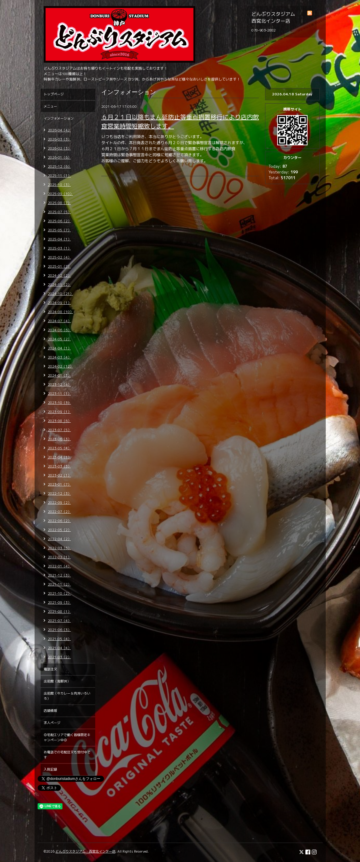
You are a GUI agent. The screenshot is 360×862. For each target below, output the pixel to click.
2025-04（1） (59, 239)
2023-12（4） (59, 384)
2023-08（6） (59, 420)
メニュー (50, 106)
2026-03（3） (59, 139)
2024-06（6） (59, 330)
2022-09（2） (59, 502)
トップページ (54, 94)
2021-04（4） (59, 648)
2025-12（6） (59, 166)
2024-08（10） (60, 311)
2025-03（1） (59, 248)
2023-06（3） (59, 439)
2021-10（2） (59, 593)
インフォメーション (59, 118)
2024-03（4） (59, 357)
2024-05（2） (59, 339)
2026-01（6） (59, 157)
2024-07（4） (59, 321)
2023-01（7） (59, 484)
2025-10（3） (59, 184)
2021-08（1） (59, 611)
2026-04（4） (59, 130)
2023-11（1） (59, 393)
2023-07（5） (59, 430)
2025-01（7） (59, 266)
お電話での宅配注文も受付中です (67, 755)
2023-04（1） (59, 457)
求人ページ (52, 722)
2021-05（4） (59, 638)
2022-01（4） (59, 566)
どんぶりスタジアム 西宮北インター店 (86, 851)
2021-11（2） (59, 584)
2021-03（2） (59, 657)
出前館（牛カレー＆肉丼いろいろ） (67, 696)
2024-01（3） (59, 375)
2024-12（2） (59, 275)
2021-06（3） (59, 629)
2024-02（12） (60, 366)
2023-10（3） (59, 402)
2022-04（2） (59, 539)
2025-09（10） (60, 193)
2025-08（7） (59, 202)
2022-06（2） (59, 520)
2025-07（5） (59, 212)
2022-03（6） (59, 548)
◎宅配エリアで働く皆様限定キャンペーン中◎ (67, 737)
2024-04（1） (59, 348)
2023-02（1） (59, 475)
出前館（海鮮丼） (57, 681)
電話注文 (50, 669)
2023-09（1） (59, 411)
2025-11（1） (59, 175)
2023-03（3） (59, 466)
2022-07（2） (59, 511)
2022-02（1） (59, 557)
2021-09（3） (59, 602)
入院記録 (50, 769)
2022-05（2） (59, 529)
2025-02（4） (59, 257)
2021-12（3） (59, 575)
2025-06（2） (59, 221)
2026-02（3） (59, 148)
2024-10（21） (60, 293)
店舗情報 (50, 710)
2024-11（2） (59, 284)
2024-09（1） (59, 302)
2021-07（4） (59, 620)
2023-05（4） (59, 448)
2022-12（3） (59, 493)
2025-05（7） (59, 230)
